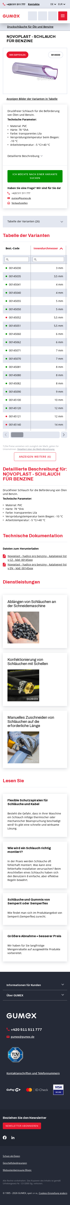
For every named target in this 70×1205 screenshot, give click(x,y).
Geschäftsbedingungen (15, 1163)
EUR (60, 4)
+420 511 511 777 (16, 4)
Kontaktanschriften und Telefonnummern (33, 1073)
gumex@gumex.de (21, 198)
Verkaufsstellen (20, 203)
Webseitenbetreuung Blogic (17, 1170)
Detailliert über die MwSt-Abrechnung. (36, 449)
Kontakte (34, 4)
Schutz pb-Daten (11, 1156)
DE (51, 4)
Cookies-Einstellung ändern (53, 1193)
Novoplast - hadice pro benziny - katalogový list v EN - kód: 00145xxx (37, 566)
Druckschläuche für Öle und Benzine (30, 26)
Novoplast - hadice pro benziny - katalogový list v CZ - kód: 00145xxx (37, 558)
